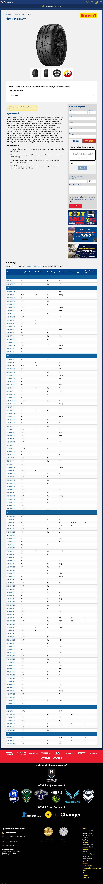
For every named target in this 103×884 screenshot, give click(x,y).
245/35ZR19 (10, 394)
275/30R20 (10, 618)
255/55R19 (10, 448)
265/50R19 (10, 458)
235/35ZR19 (10, 369)
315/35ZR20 (10, 697)
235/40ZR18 (10, 301)
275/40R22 (10, 741)
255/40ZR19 (10, 436)
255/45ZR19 (10, 442)
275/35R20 (10, 627)
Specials (85, 861)
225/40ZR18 (10, 298)
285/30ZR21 (10, 724)
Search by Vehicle (87, 831)
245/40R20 (10, 551)
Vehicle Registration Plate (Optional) (76, 178)
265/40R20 (10, 608)
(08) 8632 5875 (11, 842)
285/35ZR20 (10, 653)
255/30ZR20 (10, 561)
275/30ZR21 (10, 714)
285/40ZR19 (10, 486)
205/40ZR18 (10, 292)
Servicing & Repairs (88, 854)
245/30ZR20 (10, 532)
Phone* (71, 122)
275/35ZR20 (10, 621)
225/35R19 (10, 359)
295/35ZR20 (10, 672)
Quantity (90, 110)
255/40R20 (10, 583)
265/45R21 (10, 711)
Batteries (85, 852)
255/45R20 (10, 589)
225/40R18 (10, 295)
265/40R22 (10, 738)
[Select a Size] (51, 95)
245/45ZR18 (10, 314)
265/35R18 (10, 336)
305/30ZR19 (10, 505)
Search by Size (87, 833)
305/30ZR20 (10, 684)
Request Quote (75, 206)
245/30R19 (10, 388)
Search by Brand (87, 835)
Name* (71, 116)
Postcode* (72, 134)
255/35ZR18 (10, 326)
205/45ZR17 (10, 284)
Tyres (84, 828)
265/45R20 (10, 611)
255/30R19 (10, 410)
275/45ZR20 (10, 646)
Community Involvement (91, 868)
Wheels (85, 842)
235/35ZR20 (10, 516)
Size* (70, 110)
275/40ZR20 (10, 637)
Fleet (84, 870)
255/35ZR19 (10, 417)
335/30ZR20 (10, 703)
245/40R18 (10, 311)
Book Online (87, 866)
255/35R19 (10, 426)
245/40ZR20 (10, 548)
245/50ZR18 (10, 317)
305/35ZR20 (10, 694)
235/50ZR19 (10, 385)
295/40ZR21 (10, 730)
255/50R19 (10, 445)
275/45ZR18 (10, 342)
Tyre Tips (85, 840)
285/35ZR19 (10, 483)
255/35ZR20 (10, 567)
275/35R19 (10, 464)
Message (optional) (75, 184)
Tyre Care (85, 838)
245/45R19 (10, 407)
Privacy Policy (78, 199)
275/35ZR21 (10, 717)
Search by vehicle (33, 266)
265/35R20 (10, 599)
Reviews (85, 878)
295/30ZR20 (10, 659)
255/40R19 (10, 429)
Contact (85, 863)
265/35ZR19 (10, 451)
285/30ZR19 (10, 480)
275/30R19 (10, 461)
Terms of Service (89, 199)
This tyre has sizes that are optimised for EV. (23, 108)
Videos (85, 875)
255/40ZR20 (10, 586)
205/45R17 (10, 281)
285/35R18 (10, 349)
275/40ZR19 (10, 467)
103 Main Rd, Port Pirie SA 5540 (15, 837)
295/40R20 (10, 681)
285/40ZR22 (10, 744)
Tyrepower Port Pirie (51, 6)
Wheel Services (87, 858)
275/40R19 (10, 471)
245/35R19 (10, 391)
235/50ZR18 (10, 307)
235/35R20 (10, 519)
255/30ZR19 (10, 413)
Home (8, 14)
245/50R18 (10, 320)
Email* (71, 128)
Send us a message (12, 845)
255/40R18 (10, 330)
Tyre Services (86, 856)
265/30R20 (10, 596)
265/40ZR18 (10, 339)
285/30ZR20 (10, 649)
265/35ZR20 (10, 602)
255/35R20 (10, 564)
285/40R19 (10, 493)
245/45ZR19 (10, 401)
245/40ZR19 (10, 397)
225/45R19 (10, 366)
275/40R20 (10, 643)
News (84, 873)
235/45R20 (10, 526)
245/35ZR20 (10, 535)
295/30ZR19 (10, 496)
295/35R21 (10, 727)
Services (85, 849)
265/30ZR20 (10, 592)
